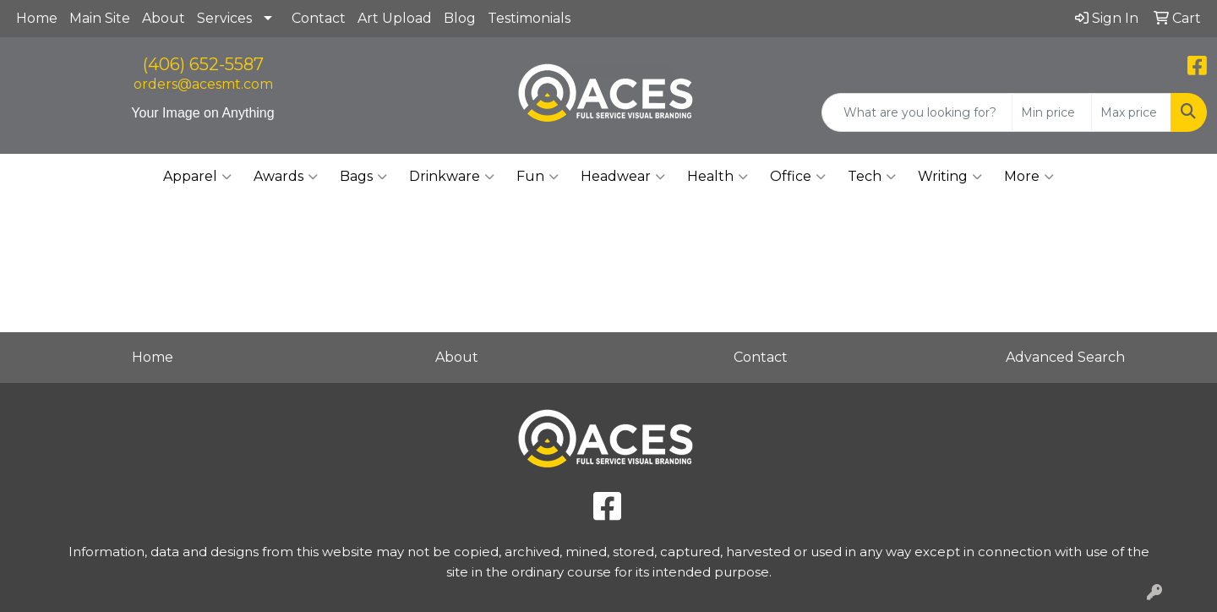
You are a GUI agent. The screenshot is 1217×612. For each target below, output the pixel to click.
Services (224, 18)
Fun (537, 177)
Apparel (197, 177)
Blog (460, 18)
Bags (363, 177)
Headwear (623, 177)
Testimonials (529, 18)
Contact (319, 18)
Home (36, 18)
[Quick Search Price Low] (1052, 112)
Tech (872, 177)
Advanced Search (1065, 357)
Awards (286, 177)
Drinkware (451, 177)
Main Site (99, 18)
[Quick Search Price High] (1131, 112)
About (163, 18)
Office (798, 177)
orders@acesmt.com (203, 84)
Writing (950, 177)
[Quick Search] (916, 112)
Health (717, 177)
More (1029, 177)
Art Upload (394, 18)
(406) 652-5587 (203, 64)
